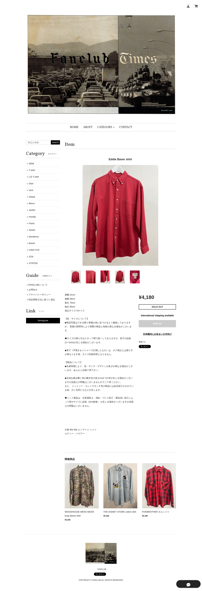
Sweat (32, 197)
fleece (32, 203)
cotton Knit (34, 250)
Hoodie (32, 217)
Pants (32, 223)
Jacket (32, 210)
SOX (31, 256)
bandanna (34, 236)
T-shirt (32, 170)
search (55, 142)
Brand (32, 243)
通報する (142, 342)
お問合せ (33, 289)
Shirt (31, 183)
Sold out (157, 323)
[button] (106, 127)
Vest (31, 190)
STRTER (33, 263)
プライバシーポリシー (40, 294)
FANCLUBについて (38, 285)
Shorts (32, 230)
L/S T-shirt (34, 177)
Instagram (43, 320)
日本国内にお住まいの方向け (157, 334)
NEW (31, 163)
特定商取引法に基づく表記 (42, 299)
